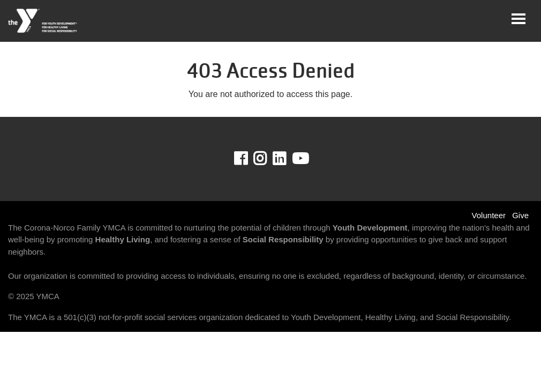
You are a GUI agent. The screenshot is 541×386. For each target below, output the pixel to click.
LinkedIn (287, 158)
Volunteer (489, 215)
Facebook (248, 158)
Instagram (267, 158)
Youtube (299, 158)
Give (520, 215)
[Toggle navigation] (518, 19)
